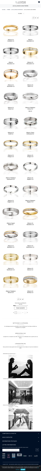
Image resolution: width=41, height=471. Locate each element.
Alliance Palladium (30, 108)
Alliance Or (10, 40)
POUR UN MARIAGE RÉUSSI (9, 405)
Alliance (30, 40)
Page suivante (20, 308)
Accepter (23, 469)
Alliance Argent (10, 224)
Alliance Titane (30, 133)
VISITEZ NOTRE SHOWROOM (9, 378)
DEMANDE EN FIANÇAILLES (9, 353)
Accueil (3, 9)
